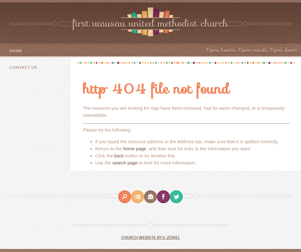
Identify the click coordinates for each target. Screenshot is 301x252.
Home (15, 51)
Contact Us (23, 67)
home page (134, 148)
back (119, 155)
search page (125, 162)
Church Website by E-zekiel (150, 237)
